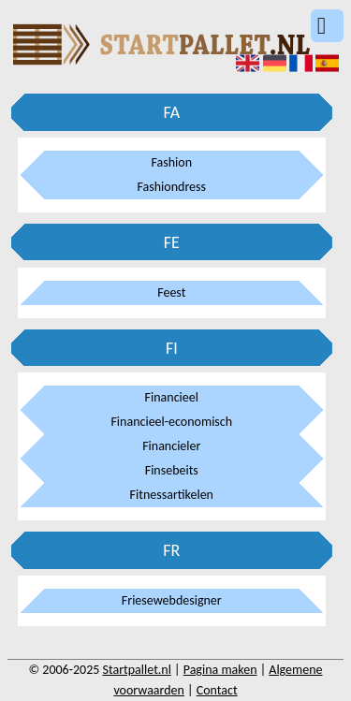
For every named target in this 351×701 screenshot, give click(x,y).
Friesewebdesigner (172, 600)
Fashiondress (172, 187)
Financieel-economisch (171, 422)
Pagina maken (220, 670)
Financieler (171, 446)
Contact (217, 690)
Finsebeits (171, 470)
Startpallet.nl (137, 670)
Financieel (171, 397)
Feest (171, 292)
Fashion (172, 162)
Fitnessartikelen (171, 495)
